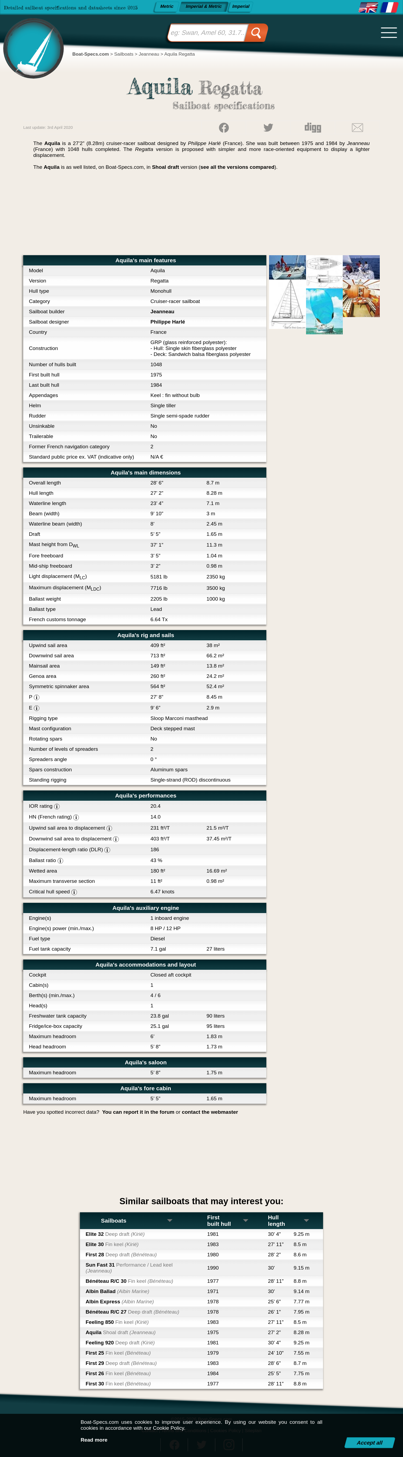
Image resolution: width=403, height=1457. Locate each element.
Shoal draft (165, 167)
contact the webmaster (210, 1112)
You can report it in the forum (138, 1112)
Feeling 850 (117, 1322)
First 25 (118, 1353)
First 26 (118, 1373)
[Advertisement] (201, 215)
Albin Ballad (117, 1291)
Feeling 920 (120, 1342)
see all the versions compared (237, 167)
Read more (93, 1440)
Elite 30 (112, 1244)
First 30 (118, 1384)
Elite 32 (115, 1234)
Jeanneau (162, 311)
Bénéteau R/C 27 (132, 1312)
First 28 (121, 1254)
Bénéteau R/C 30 (129, 1281)
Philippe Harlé (167, 322)
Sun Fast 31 (129, 1268)
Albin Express (120, 1301)
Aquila (121, 1332)
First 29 (121, 1363)
